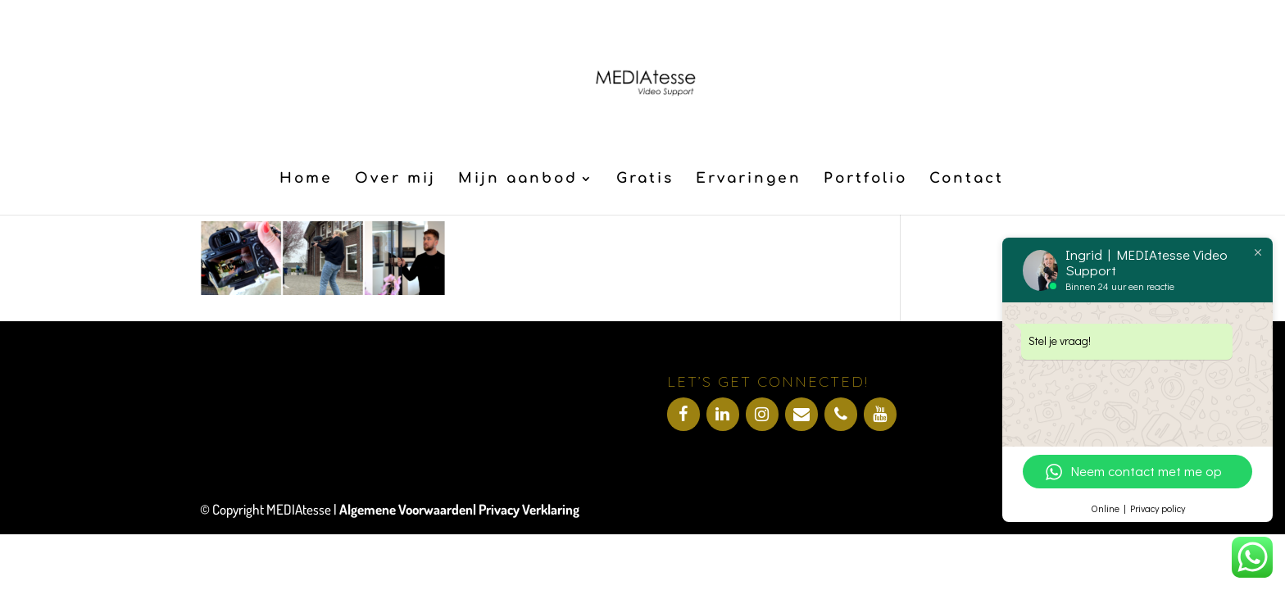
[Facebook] (683, 414)
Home (306, 179)
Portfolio (865, 179)
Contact (966, 179)
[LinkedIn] (722, 414)
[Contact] (801, 414)
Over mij (395, 179)
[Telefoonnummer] (840, 414)
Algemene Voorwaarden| (409, 509)
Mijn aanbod (518, 179)
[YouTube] (880, 414)
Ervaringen (748, 179)
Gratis (645, 179)
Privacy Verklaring (529, 509)
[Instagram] (762, 414)
